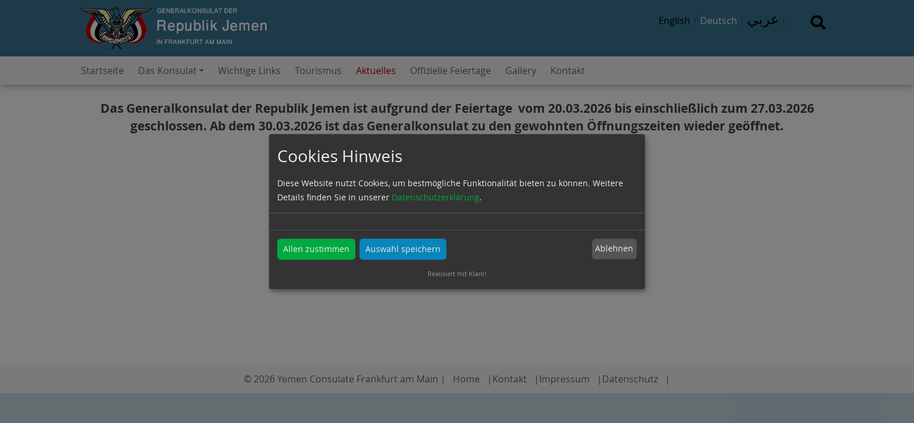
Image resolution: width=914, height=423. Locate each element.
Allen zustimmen (316, 248)
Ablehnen (614, 248)
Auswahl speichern (403, 248)
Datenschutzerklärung (435, 197)
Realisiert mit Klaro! (457, 273)
